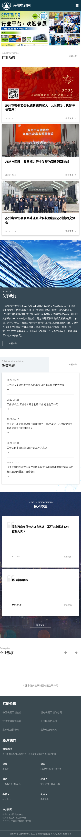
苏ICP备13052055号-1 (61, 833)
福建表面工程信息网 (51, 712)
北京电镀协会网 (11, 729)
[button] (77, 28)
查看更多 (70, 118)
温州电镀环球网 (48, 729)
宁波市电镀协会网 (12, 721)
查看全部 (74, 56)
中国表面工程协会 (12, 712)
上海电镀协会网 (48, 721)
